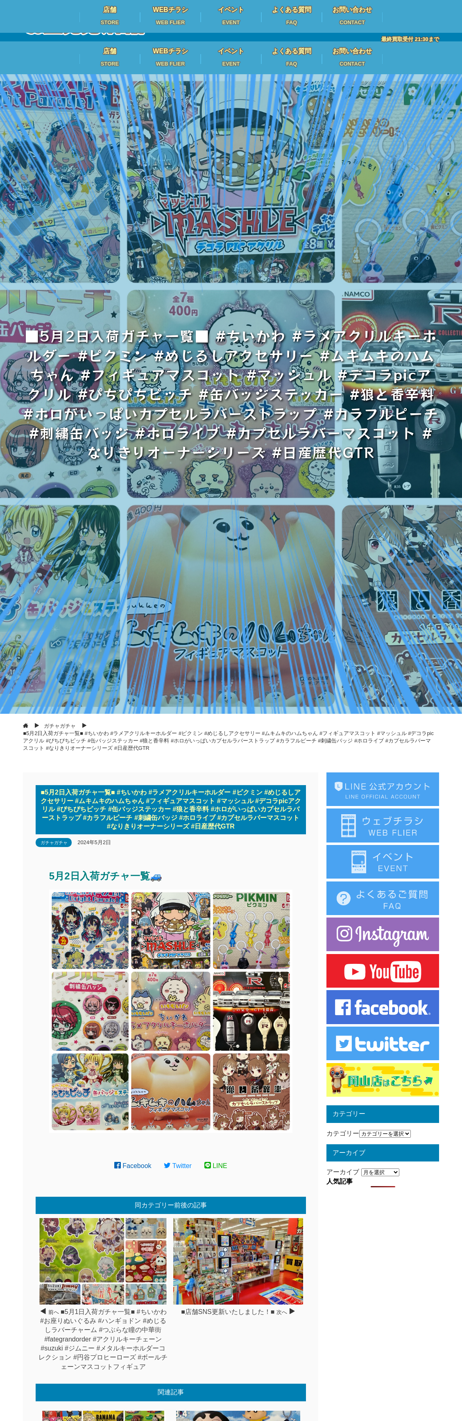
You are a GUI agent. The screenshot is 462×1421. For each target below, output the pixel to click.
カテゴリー (342, 1133)
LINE (215, 1165)
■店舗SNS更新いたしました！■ (227, 1311)
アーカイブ (342, 1171)
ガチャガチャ (54, 842)
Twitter (178, 1165)
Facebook (133, 1165)
